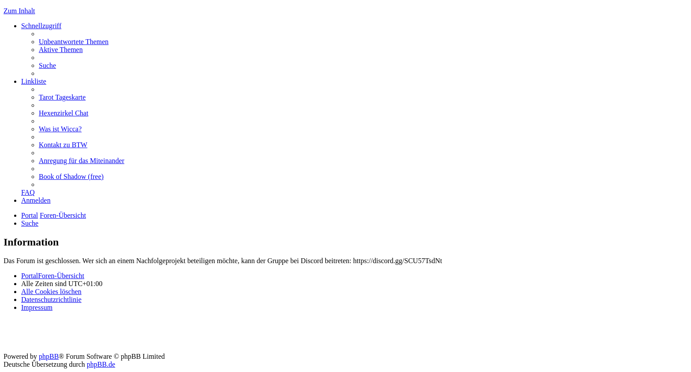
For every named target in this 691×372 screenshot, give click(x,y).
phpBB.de (101, 364)
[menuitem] (73, 41)
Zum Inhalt (19, 11)
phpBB (49, 356)
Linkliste (33, 81)
